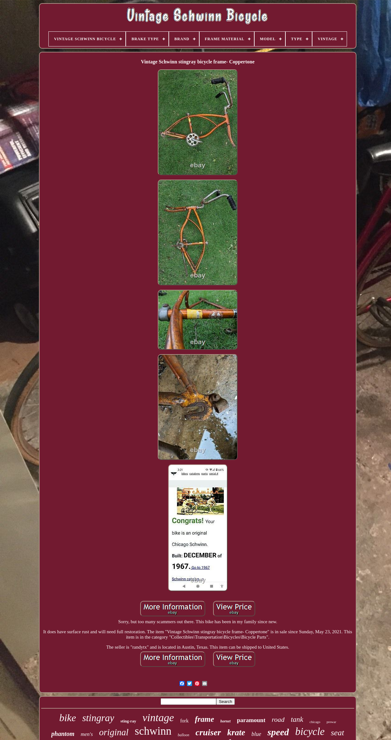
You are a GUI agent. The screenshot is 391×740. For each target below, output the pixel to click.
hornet (225, 721)
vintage (158, 717)
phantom (62, 733)
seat (337, 732)
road (278, 719)
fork (184, 720)
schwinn (153, 731)
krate (236, 732)
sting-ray (128, 721)
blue (256, 734)
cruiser (208, 732)
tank (297, 719)
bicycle (309, 731)
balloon (183, 735)
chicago (315, 722)
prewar (331, 722)
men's (87, 734)
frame (204, 719)
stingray (98, 717)
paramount (251, 720)
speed (278, 732)
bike (67, 717)
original (113, 732)
